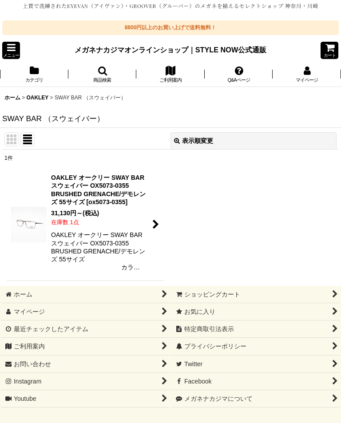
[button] (11, 50)
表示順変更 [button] (193, 140)
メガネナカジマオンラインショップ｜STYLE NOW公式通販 (171, 50)
